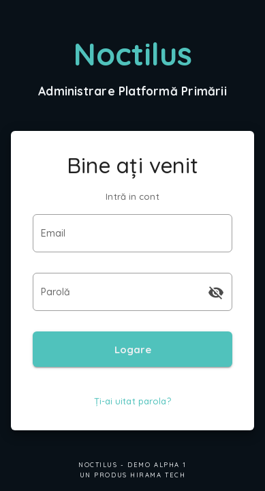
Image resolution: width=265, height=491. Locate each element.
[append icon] (216, 292)
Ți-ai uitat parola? (133, 401)
